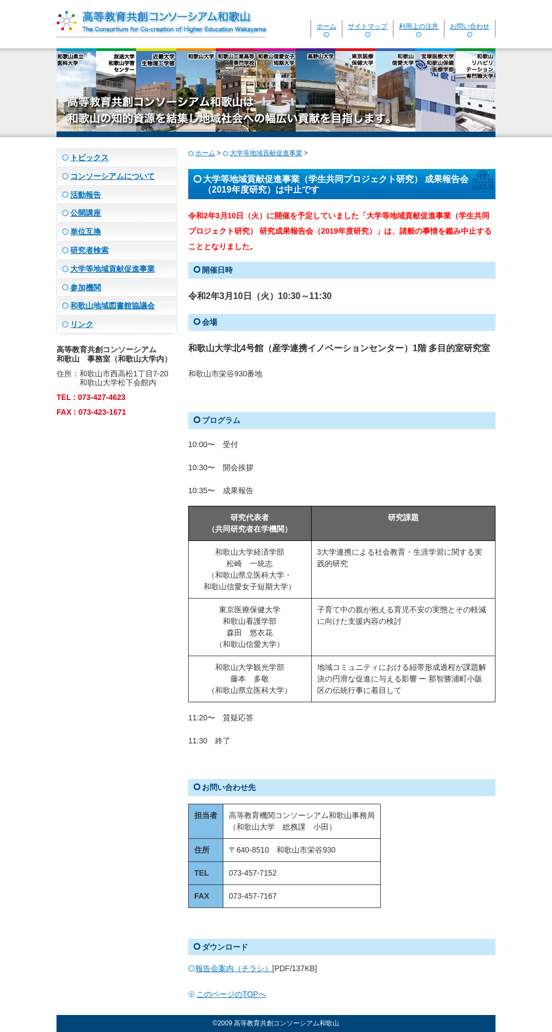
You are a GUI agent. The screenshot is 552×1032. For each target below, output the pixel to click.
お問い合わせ (469, 26)
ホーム (326, 26)
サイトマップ (367, 26)
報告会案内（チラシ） (233, 968)
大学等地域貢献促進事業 (266, 153)
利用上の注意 (418, 26)
